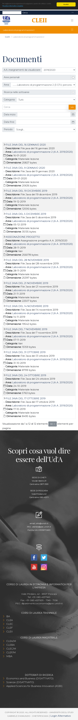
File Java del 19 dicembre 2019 (26, 190)
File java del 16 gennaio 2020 (26, 144)
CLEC (9, 623)
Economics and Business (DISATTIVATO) (30, 678)
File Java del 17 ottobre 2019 (26, 398)
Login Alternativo (60, 715)
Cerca (25, 12)
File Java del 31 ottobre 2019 (26, 352)
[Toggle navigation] (73, 12)
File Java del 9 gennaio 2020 (25, 167)
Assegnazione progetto (23, 236)
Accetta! (66, 4)
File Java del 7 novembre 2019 (26, 329)
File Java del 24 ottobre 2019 (26, 375)
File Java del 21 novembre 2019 (27, 282)
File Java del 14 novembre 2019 (27, 306)
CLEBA (10, 644)
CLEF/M (11, 652)
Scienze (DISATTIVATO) (20, 682)
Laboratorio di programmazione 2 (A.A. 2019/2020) (42, 151)
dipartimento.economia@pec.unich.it (42, 603)
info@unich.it (42, 523)
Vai (72, 107)
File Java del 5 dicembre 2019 (26, 213)
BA (8, 616)
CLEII (7, 37)
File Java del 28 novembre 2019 (27, 259)
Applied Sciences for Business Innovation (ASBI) (34, 686)
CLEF (9, 627)
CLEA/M (11, 641)
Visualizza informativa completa (12, 6)
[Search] (11, 12)
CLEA (9, 620)
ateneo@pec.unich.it (41, 526)
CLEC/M (11, 648)
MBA (9, 656)
